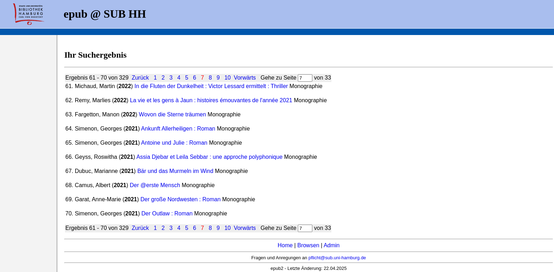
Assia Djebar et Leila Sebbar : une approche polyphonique (209, 157)
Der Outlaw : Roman (167, 213)
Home (285, 245)
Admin (332, 245)
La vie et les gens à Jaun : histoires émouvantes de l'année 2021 (211, 100)
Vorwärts (245, 78)
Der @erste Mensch (155, 185)
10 (227, 78)
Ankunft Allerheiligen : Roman (178, 129)
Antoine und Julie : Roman (174, 143)
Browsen (308, 245)
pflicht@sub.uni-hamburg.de (337, 257)
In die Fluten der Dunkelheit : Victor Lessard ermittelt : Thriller (211, 86)
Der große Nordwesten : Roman (181, 199)
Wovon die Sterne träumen (172, 114)
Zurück (140, 78)
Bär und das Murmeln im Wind (175, 171)
